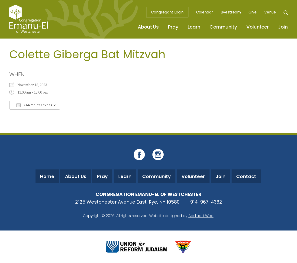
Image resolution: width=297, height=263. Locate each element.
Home (47, 176)
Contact (246, 176)
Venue (270, 12)
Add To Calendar (34, 105)
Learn (194, 27)
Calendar (204, 12)
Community (223, 27)
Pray (173, 27)
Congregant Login (167, 12)
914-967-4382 (206, 202)
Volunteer (257, 27)
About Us (148, 27)
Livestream (231, 12)
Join (283, 27)
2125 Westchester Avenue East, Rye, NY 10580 (127, 202)
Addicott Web (200, 215)
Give (253, 12)
